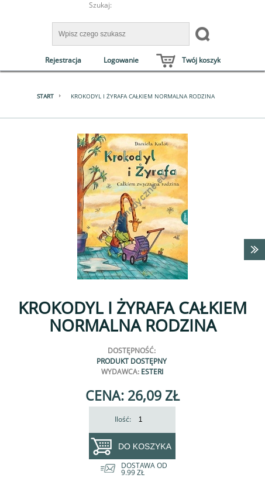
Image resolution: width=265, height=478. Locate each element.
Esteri (152, 372)
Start (45, 96)
